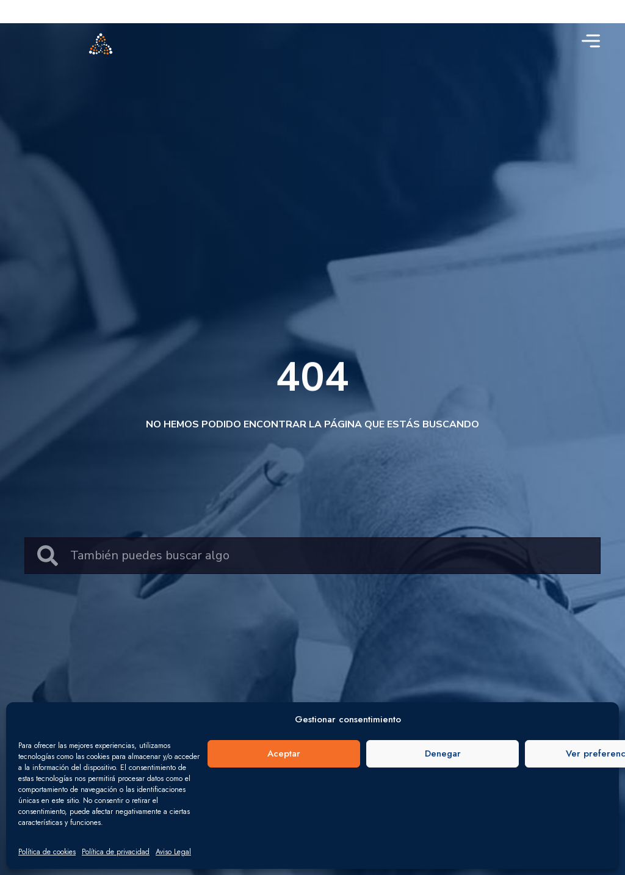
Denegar (443, 753)
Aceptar (283, 753)
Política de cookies (47, 851)
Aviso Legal (173, 851)
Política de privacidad (116, 851)
